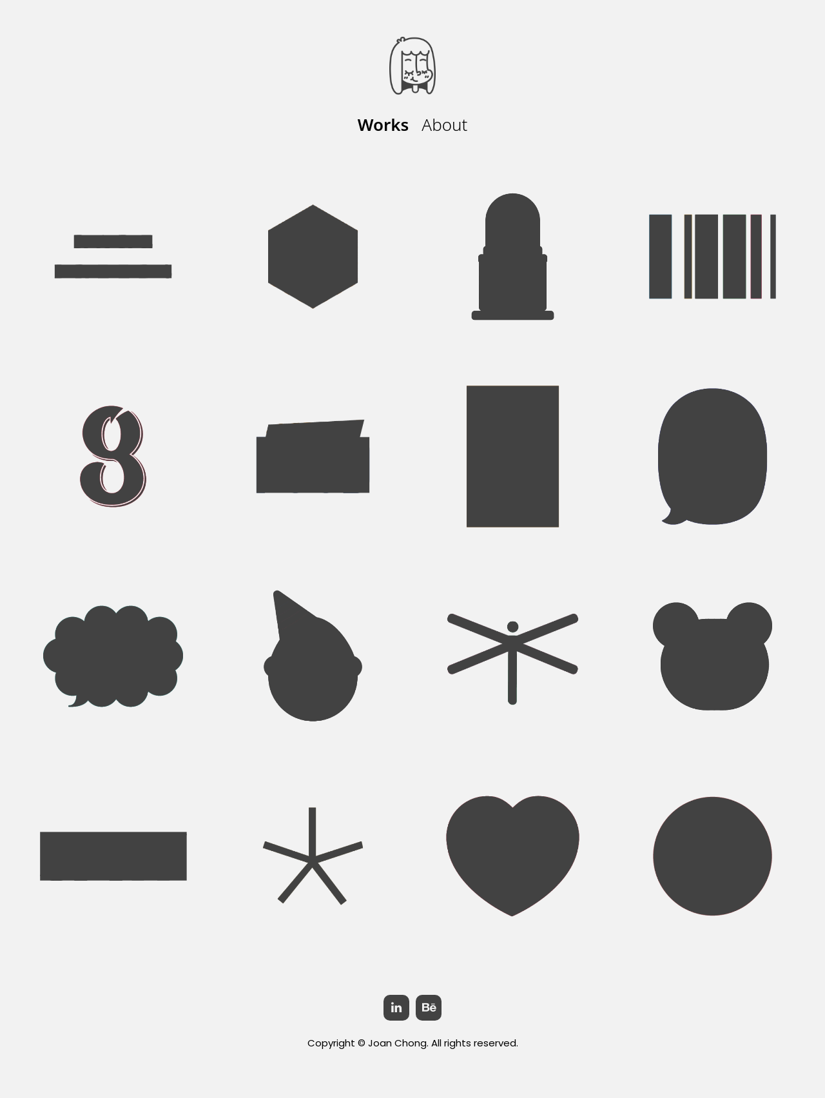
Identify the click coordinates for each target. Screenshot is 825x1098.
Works (383, 124)
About (444, 124)
